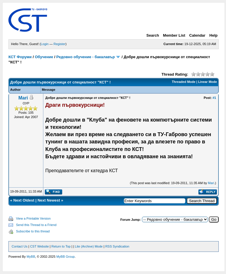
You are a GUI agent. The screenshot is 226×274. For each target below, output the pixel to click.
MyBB (30, 256)
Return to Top (61, 246)
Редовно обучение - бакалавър (85, 57)
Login (45, 44)
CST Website (39, 246)
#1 (214, 97)
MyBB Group (65, 256)
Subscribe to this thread (33, 231)
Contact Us (19, 246)
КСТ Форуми (20, 57)
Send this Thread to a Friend (36, 225)
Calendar (197, 35)
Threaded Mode (183, 81)
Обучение (44, 57)
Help (213, 35)
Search (152, 35)
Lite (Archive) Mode (89, 246)
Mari (23, 97)
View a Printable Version (33, 218)
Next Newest (49, 200)
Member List (174, 35)
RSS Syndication (117, 246)
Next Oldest (23, 200)
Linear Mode (207, 81)
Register (59, 44)
